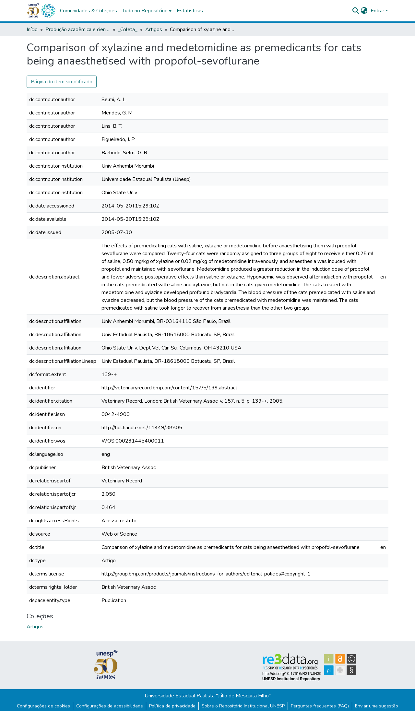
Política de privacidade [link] (172, 706)
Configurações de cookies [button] (43, 706)
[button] (48, 11)
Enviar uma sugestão (376, 706)
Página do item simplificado (61, 81)
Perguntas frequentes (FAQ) (320, 706)
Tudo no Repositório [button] (145, 10)
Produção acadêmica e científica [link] (77, 29)
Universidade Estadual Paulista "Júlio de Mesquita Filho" (208, 695)
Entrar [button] (378, 10)
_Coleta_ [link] (127, 29)
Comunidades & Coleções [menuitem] (88, 10)
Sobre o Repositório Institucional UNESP (243, 706)
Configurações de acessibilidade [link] (109, 706)
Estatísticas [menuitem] (190, 10)
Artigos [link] (153, 29)
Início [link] (32, 29)
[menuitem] (147, 10)
